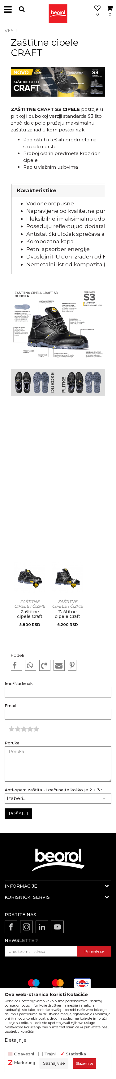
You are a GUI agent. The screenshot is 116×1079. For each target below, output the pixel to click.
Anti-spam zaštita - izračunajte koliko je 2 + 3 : (53, 790)
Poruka (12, 743)
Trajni (50, 1054)
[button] (21, 9)
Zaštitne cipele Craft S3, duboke (67, 617)
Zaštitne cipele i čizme (29, 604)
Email (10, 705)
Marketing (24, 1062)
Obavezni (24, 1054)
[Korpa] (110, 16)
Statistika (76, 1054)
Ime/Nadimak (19, 683)
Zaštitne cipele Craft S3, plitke (29, 617)
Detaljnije (16, 1040)
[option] (30, 600)
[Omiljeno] (95, 16)
